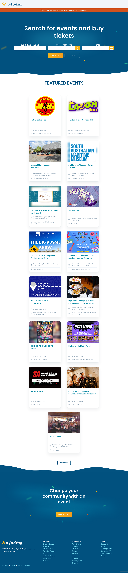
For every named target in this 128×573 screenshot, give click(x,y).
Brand (103, 556)
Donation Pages (49, 551)
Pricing (45, 553)
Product (46, 546)
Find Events (56, 55)
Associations (76, 544)
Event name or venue (30, 45)
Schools (75, 558)
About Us (5, 565)
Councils (75, 549)
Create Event (64, 514)
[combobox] (64, 48)
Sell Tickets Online (49, 556)
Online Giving (48, 549)
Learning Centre (106, 549)
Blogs (103, 546)
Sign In (45, 560)
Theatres (75, 563)
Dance (74, 551)
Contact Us (105, 544)
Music (74, 556)
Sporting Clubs (77, 560)
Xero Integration (106, 553)
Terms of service (24, 565)
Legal (13, 565)
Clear (72, 56)
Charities (75, 546)
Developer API (106, 551)
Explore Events (48, 544)
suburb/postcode (64, 45)
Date (98, 45)
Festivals (75, 553)
